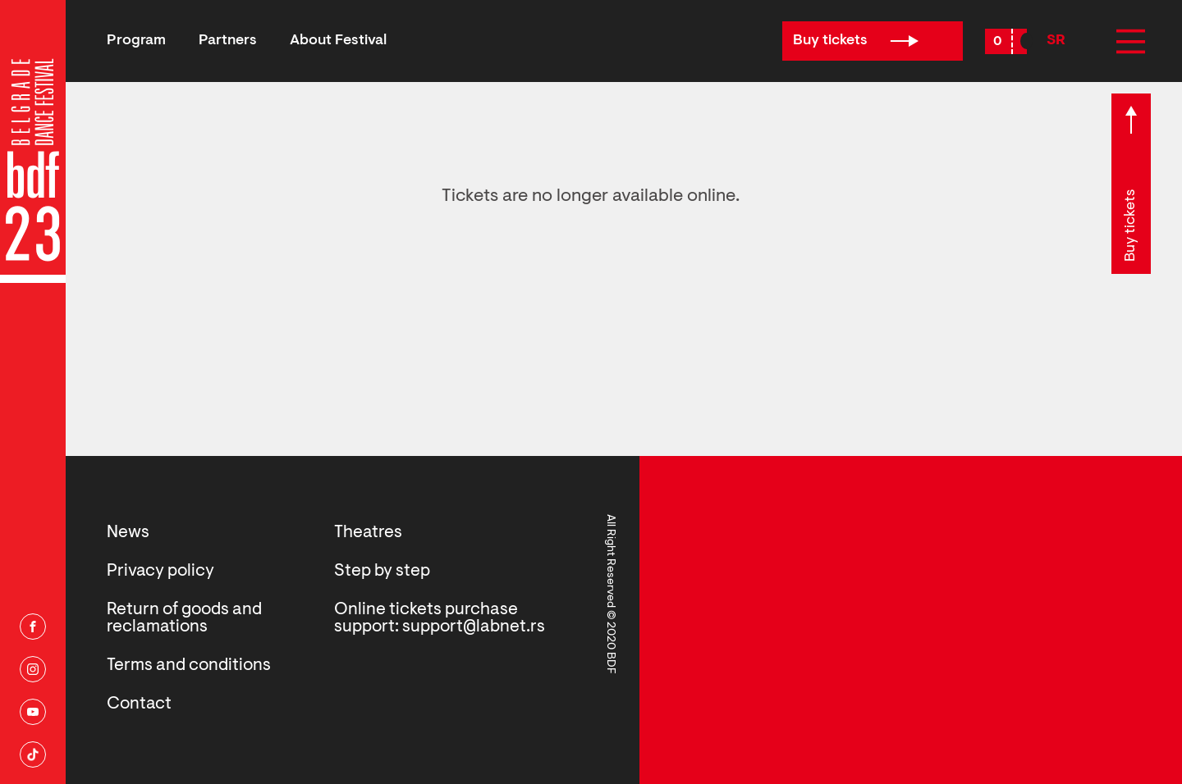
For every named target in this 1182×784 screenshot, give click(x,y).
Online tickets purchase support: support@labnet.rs (439, 618)
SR (1056, 41)
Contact (139, 704)
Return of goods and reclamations (184, 618)
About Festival (338, 41)
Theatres (368, 532)
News (128, 532)
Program (136, 41)
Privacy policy (160, 571)
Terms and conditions (189, 665)
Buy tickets (856, 41)
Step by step (382, 571)
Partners (228, 41)
